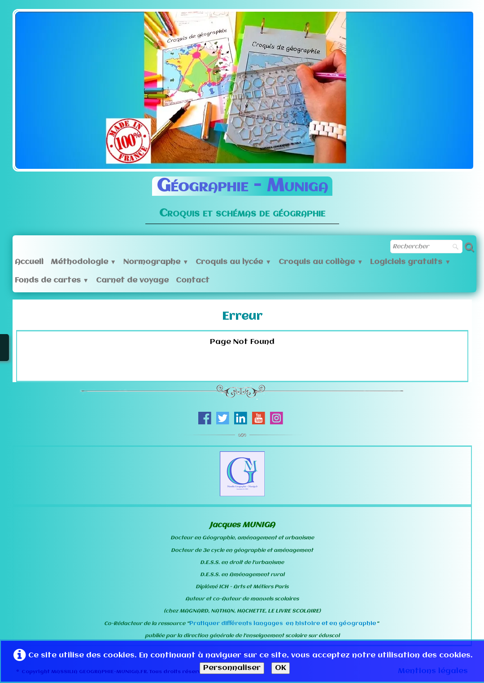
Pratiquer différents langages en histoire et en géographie (282, 623)
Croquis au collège (321, 262)
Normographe (155, 262)
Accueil (29, 262)
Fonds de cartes (52, 280)
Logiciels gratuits (410, 262)
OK (280, 668)
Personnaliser (232, 668)
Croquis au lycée (233, 262)
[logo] (242, 194)
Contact (192, 280)
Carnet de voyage (132, 280)
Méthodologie (83, 262)
